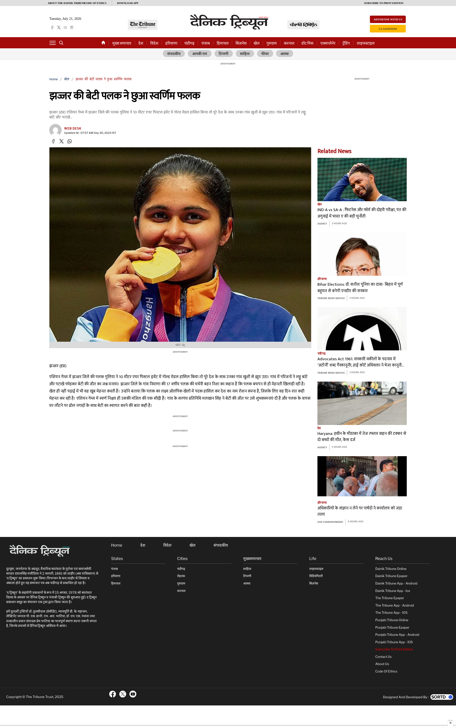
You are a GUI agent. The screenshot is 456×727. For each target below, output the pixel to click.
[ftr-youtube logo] (132, 693)
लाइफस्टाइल (366, 43)
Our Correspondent (330, 522)
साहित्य (245, 54)
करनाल (289, 43)
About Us (382, 664)
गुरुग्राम (271, 43)
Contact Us (383, 657)
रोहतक (181, 576)
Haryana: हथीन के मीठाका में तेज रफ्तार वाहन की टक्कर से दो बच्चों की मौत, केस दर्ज (361, 437)
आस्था (285, 54)
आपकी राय (200, 54)
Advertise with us (388, 19)
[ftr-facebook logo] (112, 693)
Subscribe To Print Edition (394, 649)
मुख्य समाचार (121, 43)
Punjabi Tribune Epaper (392, 627)
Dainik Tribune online (391, 569)
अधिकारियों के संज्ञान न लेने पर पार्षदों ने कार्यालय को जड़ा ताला (359, 511)
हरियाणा (171, 43)
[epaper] (71, 27)
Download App (127, 3)
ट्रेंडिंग (346, 43)
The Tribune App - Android (394, 605)
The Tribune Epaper (389, 598)
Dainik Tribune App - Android (396, 583)
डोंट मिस (307, 43)
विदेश (154, 43)
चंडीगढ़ (189, 43)
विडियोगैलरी (316, 576)
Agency (322, 224)
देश (140, 43)
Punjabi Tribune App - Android (397, 635)
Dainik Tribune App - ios (392, 590)
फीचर (265, 54)
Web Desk (72, 128)
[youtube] (65, 27)
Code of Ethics (386, 671)
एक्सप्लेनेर (328, 43)
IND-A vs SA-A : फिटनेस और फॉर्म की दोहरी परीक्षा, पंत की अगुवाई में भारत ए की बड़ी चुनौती (361, 213)
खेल (257, 43)
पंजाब (205, 43)
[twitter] (59, 27)
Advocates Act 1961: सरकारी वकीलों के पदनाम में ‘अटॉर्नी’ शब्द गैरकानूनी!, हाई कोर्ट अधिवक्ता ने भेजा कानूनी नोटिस (359, 362)
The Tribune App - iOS (391, 613)
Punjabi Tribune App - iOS (394, 642)
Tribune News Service (331, 298)
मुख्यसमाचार (252, 559)
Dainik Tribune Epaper (391, 576)
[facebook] (52, 27)
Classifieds (388, 28)
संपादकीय (174, 54)
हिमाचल (223, 43)
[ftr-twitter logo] (122, 693)
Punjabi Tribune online (391, 620)
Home (53, 79)
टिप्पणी (224, 54)
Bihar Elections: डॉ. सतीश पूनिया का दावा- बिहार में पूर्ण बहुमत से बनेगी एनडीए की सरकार (360, 287)
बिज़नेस (241, 43)
